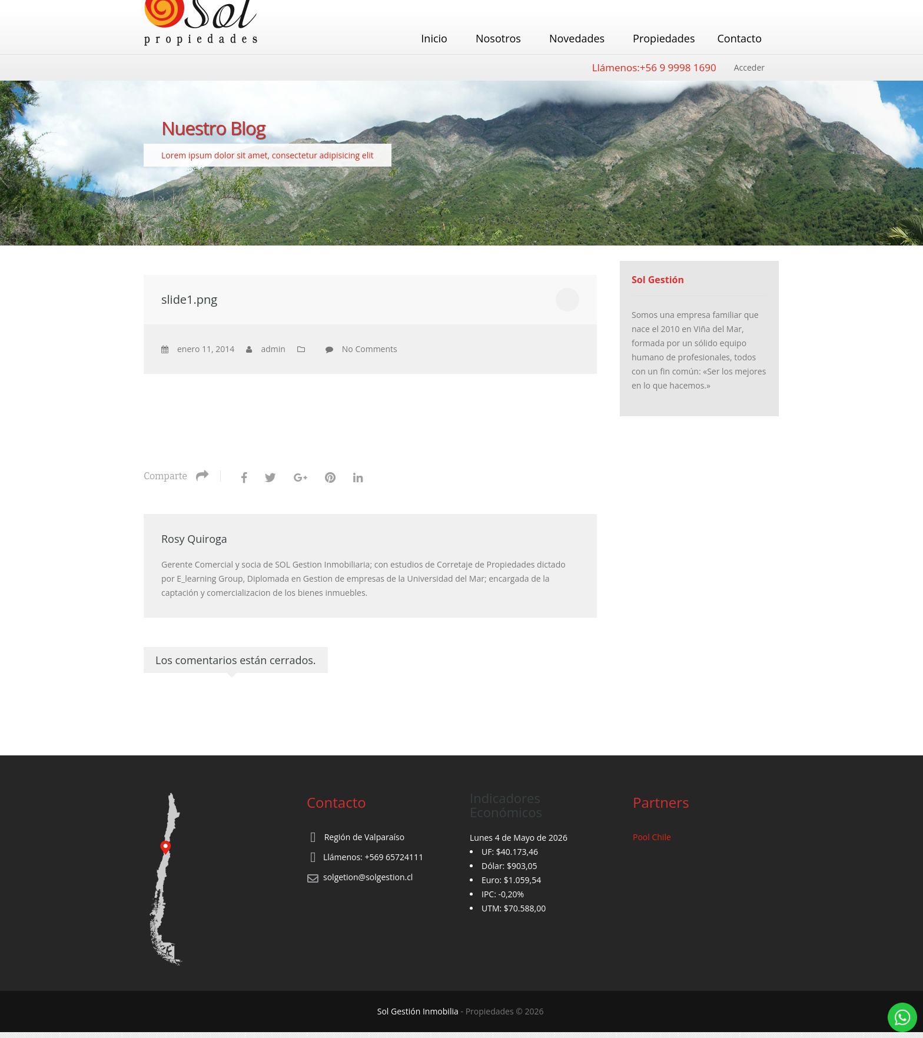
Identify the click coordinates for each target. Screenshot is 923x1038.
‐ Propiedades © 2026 (461, 1011)
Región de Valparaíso (364, 837)
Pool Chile (652, 837)
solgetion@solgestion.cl (368, 877)
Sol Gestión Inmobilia (418, 1011)
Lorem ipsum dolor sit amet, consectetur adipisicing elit (267, 155)
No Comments (369, 348)
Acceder (749, 67)
